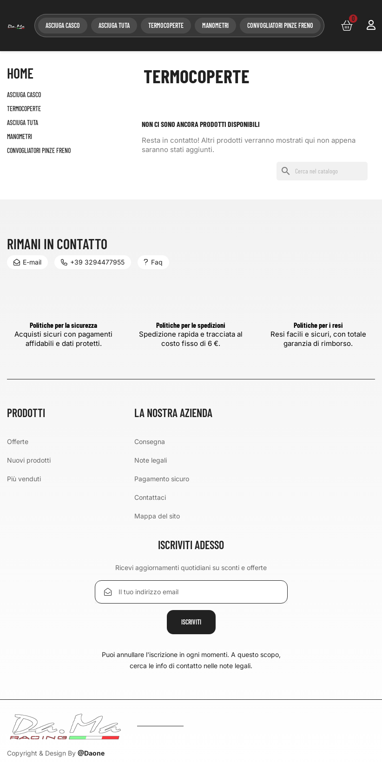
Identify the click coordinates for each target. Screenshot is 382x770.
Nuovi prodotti (29, 460)
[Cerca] (322, 171)
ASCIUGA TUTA (114, 25)
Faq (153, 262)
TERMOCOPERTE (166, 25)
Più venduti (24, 479)
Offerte (17, 441)
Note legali (150, 460)
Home (20, 73)
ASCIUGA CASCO (63, 25)
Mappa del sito (157, 516)
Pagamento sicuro (161, 479)
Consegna (149, 441)
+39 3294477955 (93, 262)
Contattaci (150, 497)
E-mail (27, 262)
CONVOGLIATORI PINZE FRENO (280, 25)
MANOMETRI (215, 25)
